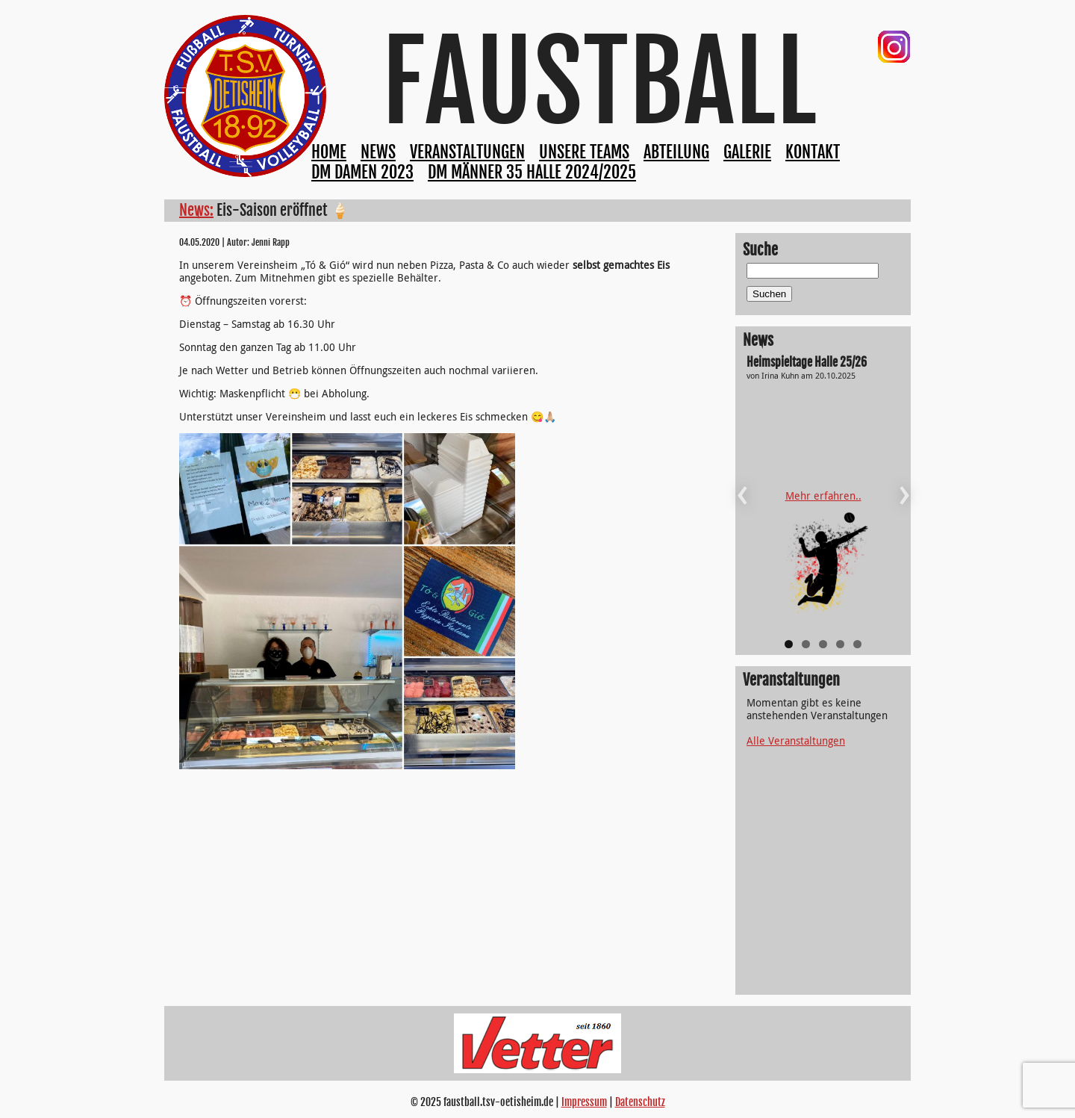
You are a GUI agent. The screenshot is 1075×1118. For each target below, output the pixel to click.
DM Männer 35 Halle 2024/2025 (532, 172)
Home (328, 152)
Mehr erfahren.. (823, 495)
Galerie (747, 152)
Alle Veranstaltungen (796, 740)
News (378, 152)
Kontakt (812, 152)
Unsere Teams (584, 152)
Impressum (584, 1102)
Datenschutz (640, 1102)
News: (196, 210)
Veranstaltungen (467, 152)
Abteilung (676, 152)
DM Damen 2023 (362, 172)
